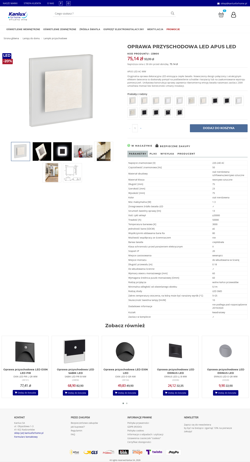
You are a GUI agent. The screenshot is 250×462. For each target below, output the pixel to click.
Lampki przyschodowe (55, 38)
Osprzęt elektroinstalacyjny (123, 29)
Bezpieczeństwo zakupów (84, 422)
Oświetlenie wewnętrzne (23, 29)
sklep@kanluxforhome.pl (234, 3)
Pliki (153, 154)
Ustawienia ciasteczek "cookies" (144, 438)
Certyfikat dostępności (139, 442)
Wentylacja (155, 29)
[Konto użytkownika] (235, 15)
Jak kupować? (78, 426)
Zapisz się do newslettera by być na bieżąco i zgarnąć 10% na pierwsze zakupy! (208, 428)
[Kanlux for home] (18, 15)
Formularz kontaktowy (26, 436)
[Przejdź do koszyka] (221, 14)
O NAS (50, 3)
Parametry (137, 154)
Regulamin (76, 430)
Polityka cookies (135, 430)
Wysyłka (167, 154)
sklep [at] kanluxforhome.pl (29, 432)
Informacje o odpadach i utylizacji (145, 434)
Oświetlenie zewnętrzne (59, 29)
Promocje (173, 29)
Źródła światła (89, 29)
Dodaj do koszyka (219, 128)
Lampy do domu (31, 38)
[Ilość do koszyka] (135, 128)
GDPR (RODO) (134, 426)
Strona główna (11, 38)
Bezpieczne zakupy (172, 146)
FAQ (73, 434)
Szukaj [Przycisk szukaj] (173, 13)
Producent (186, 154)
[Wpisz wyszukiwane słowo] (114, 13)
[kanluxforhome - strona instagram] (68, 3)
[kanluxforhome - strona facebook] (61, 3)
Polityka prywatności (138, 422)
